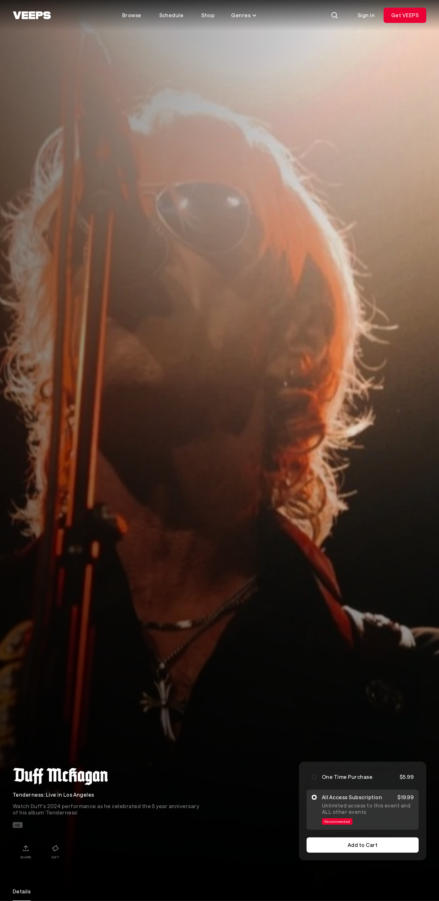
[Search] (334, 15)
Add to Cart (363, 845)
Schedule (171, 15)
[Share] (26, 851)
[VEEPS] (32, 15)
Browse (131, 15)
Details (22, 891)
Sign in (366, 15)
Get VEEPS (405, 15)
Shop (208, 15)
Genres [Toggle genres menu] (244, 15)
